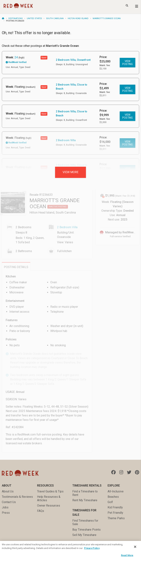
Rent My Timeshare (84, 500)
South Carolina (55, 18)
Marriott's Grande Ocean (107, 18)
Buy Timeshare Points (86, 529)
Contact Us (9, 502)
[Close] (135, 547)
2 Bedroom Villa (66, 140)
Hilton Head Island (78, 18)
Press (6, 512)
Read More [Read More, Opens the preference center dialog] (127, 555)
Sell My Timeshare (84, 535)
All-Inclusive (116, 491)
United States (34, 18)
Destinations (15, 18)
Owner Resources (48, 505)
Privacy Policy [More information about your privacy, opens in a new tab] (92, 548)
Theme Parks (116, 518)
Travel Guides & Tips (50, 491)
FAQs (40, 511)
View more (70, 172)
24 (16, 57)
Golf (110, 502)
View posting (127, 63)
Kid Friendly (115, 507)
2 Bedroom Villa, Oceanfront (73, 60)
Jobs (5, 507)
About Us (8, 491)
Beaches (113, 496)
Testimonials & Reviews (17, 496)
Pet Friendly (115, 512)
